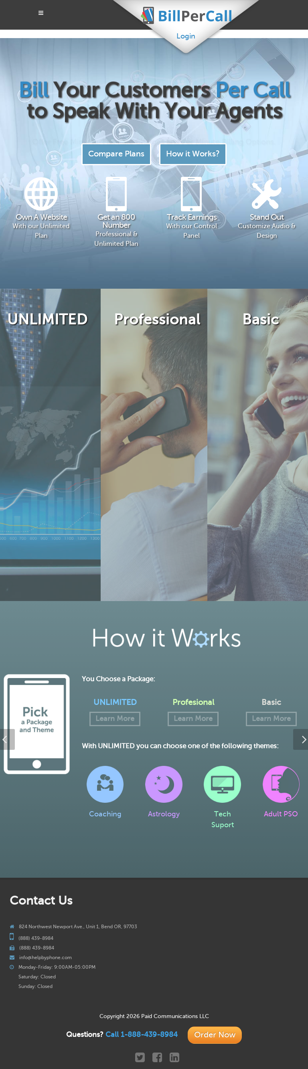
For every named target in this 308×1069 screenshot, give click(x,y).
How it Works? (193, 153)
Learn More (114, 719)
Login (185, 36)
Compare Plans (116, 153)
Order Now (214, 1034)
